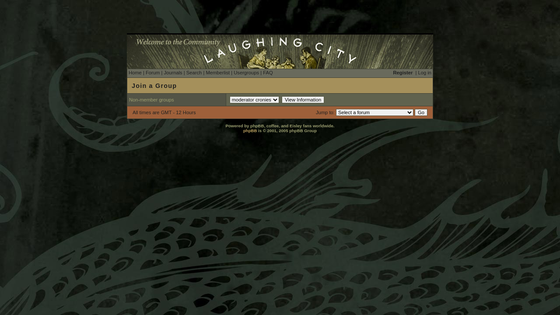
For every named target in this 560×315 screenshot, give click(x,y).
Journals (173, 72)
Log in (424, 72)
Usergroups (246, 72)
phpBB (250, 130)
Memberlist (218, 72)
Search (194, 72)
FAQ (268, 72)
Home (135, 72)
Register (403, 72)
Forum (153, 72)
